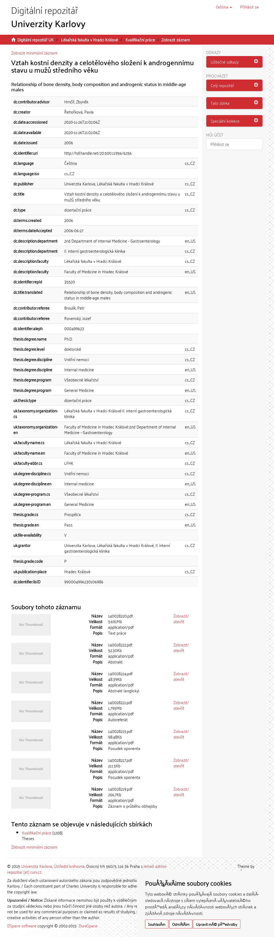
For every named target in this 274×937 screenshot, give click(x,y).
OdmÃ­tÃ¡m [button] (180, 924)
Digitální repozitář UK (35, 39)
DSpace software (21, 925)
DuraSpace (88, 925)
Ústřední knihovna (69, 866)
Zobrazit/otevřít (181, 618)
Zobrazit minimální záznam (34, 52)
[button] (224, 6)
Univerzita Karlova (36, 866)
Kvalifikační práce (140, 39)
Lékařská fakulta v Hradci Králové (89, 39)
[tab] (234, 62)
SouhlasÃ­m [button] (156, 924)
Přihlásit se (219, 144)
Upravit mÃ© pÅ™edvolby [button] (216, 924)
